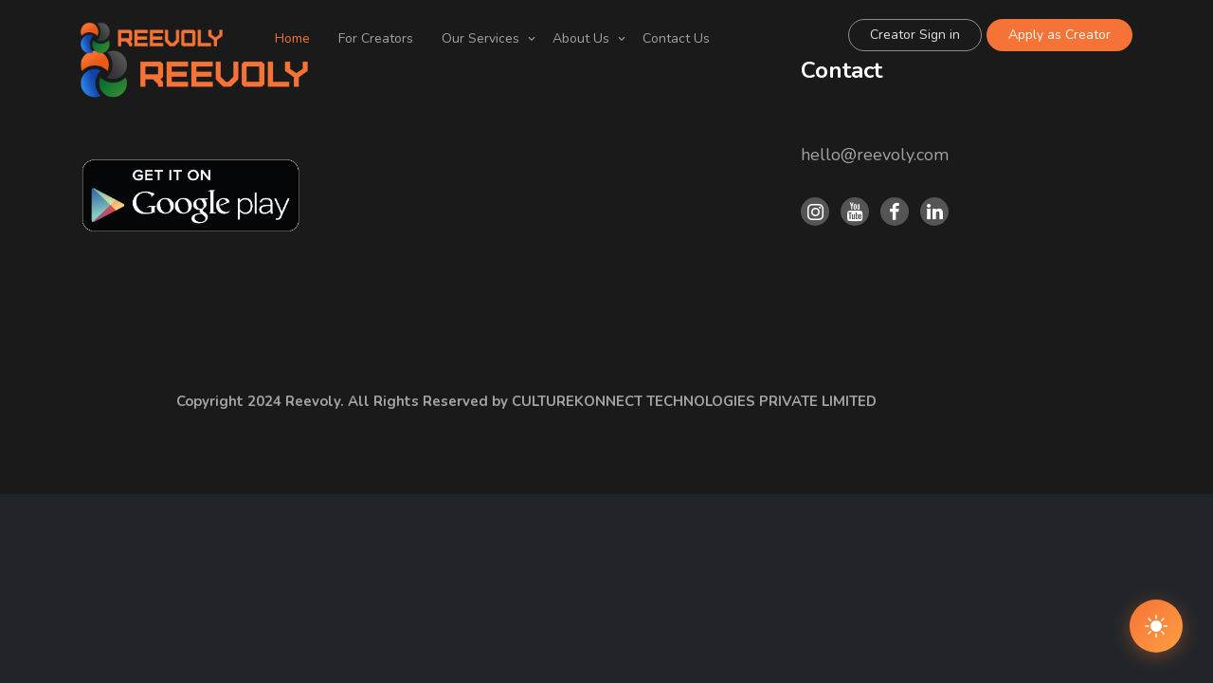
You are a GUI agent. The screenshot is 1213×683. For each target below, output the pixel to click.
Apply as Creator (1059, 35)
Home (292, 38)
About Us (580, 38)
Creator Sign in (915, 35)
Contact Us (676, 38)
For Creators (375, 38)
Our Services (480, 38)
